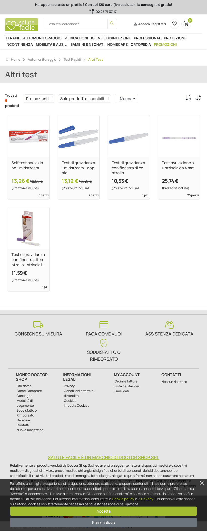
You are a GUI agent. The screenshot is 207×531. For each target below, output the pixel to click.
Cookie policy (123, 498)
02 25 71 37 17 (106, 11)
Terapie (13, 37)
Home (12, 59)
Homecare (117, 44)
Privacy (147, 498)
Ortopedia (141, 44)
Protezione (175, 37)
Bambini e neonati (87, 44)
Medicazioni (76, 37)
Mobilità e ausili (52, 44)
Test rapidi (72, 59)
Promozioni (165, 44)
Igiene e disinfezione (111, 37)
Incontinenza (19, 44)
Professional (147, 37)
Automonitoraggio (42, 37)
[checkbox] (50, 99)
